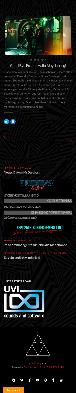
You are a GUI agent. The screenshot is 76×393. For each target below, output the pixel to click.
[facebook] (29, 379)
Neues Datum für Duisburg (22, 172)
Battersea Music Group (34, 367)
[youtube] (37, 379)
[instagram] (61, 379)
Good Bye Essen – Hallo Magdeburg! (38, 65)
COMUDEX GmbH (55, 367)
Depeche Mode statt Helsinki (26, 136)
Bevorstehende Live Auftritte (21, 253)
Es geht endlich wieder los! (22, 257)
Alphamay (36, 363)
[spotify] (45, 379)
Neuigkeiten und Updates (18, 168)
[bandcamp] (14, 379)
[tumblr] (53, 379)
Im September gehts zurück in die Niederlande (35, 245)
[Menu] (69, 4)
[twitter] (22, 379)
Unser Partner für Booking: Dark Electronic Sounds (36, 141)
